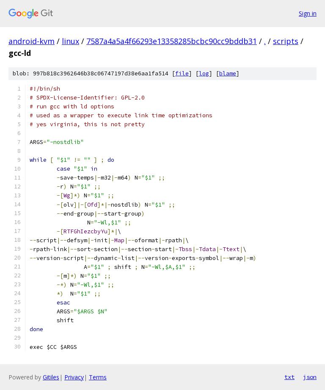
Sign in (308, 13)
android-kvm (31, 41)
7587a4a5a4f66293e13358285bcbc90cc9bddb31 (171, 41)
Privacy (74, 377)
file (182, 73)
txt (289, 377)
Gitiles (51, 377)
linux (70, 41)
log (204, 73)
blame (227, 73)
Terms (98, 377)
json (310, 377)
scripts (285, 41)
